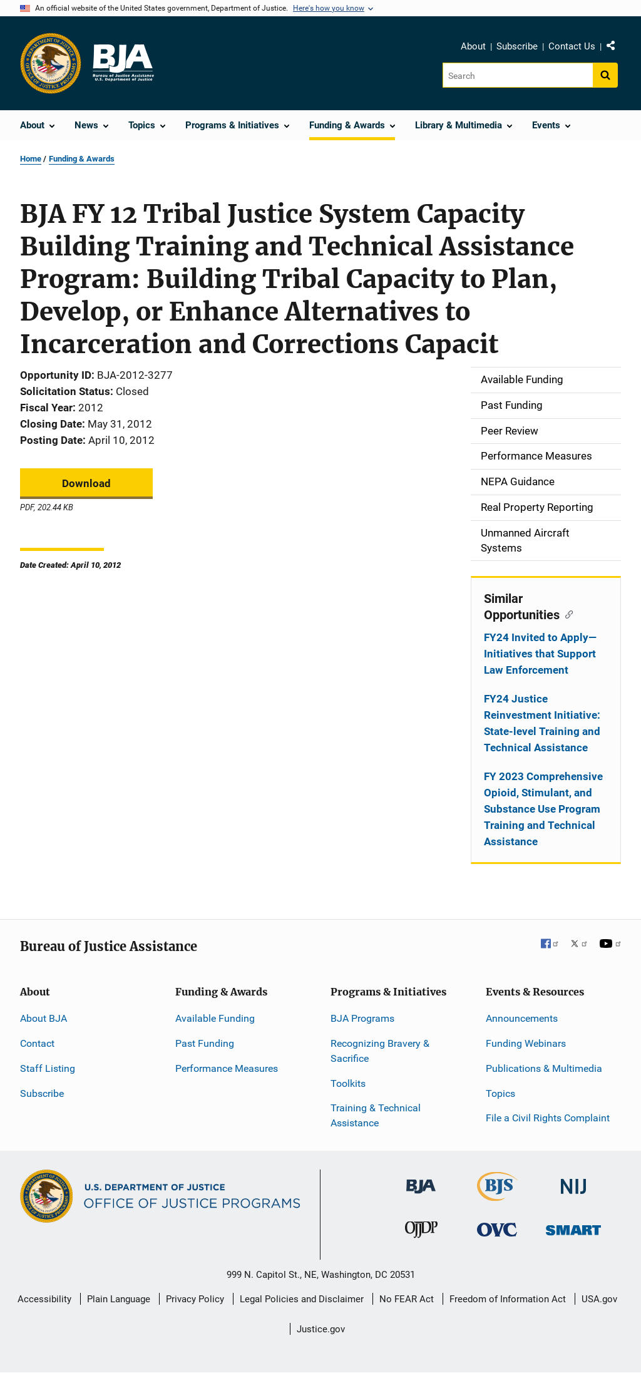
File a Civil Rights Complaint (548, 1118)
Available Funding (215, 1018)
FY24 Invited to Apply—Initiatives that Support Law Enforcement (540, 653)
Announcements (522, 1018)
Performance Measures (226, 1068)
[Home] (122, 63)
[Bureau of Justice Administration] (421, 1180)
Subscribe (517, 46)
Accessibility (44, 1299)
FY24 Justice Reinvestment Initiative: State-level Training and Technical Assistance (542, 723)
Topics (500, 1093)
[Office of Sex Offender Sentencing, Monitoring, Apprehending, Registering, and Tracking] (573, 1226)
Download (86, 483)
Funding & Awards (82, 158)
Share (615, 48)
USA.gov (599, 1299)
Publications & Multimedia (544, 1068)
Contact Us (571, 46)
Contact (37, 1043)
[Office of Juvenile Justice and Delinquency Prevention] (421, 1232)
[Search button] (605, 75)
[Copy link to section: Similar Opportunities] (566, 613)
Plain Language (118, 1299)
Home (30, 158)
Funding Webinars (526, 1043)
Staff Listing (47, 1068)
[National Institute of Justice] (573, 1181)
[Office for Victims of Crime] (497, 1229)
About (473, 46)
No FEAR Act (406, 1299)
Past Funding (204, 1043)
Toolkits (348, 1083)
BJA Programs (362, 1018)
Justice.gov (321, 1329)
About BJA (43, 1018)
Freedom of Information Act (507, 1299)
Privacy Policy (195, 1299)
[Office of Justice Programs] (50, 63)
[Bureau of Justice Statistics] (497, 1195)
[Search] (519, 75)
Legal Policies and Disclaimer (302, 1299)
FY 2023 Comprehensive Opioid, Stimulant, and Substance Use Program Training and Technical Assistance (543, 809)
